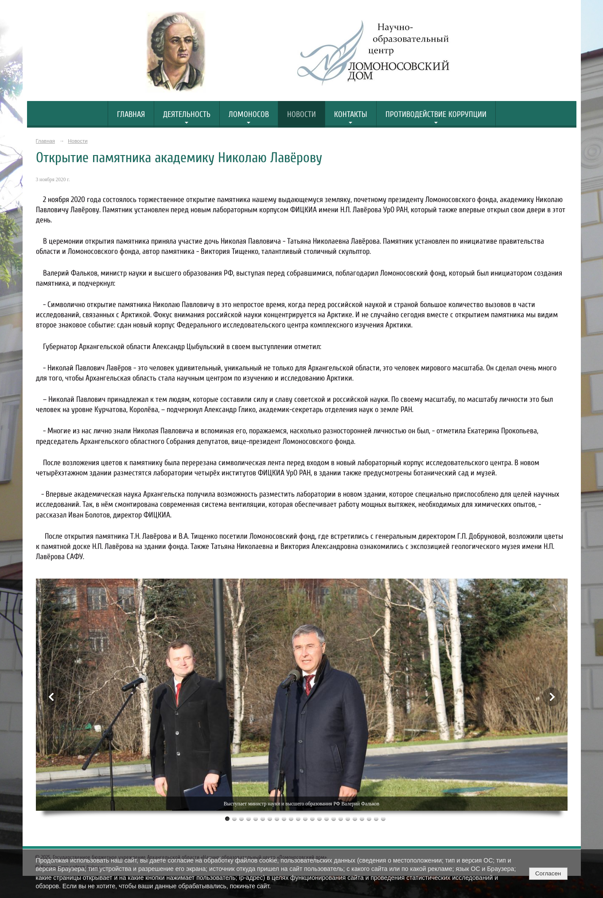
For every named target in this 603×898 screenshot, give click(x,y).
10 (291, 818)
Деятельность (186, 114)
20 (362, 818)
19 (355, 818)
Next (551, 697)
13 (312, 818)
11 (298, 818)
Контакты (350, 114)
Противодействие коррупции (435, 114)
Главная (131, 114)
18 (348, 818)
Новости (301, 114)
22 (376, 818)
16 (333, 818)
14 (319, 818)
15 (326, 818)
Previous (52, 697)
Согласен (548, 873)
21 (369, 818)
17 (340, 818)
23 (383, 818)
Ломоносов (249, 114)
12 (305, 818)
